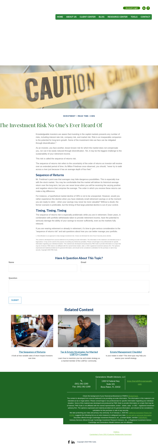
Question (13, 278)
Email (83, 262)
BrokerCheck (133, 396)
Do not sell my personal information (138, 415)
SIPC (145, 417)
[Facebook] (148, 8)
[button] (71, 17)
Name (11, 262)
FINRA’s (116, 432)
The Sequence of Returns (32, 352)
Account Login (132, 8)
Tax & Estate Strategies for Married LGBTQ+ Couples (79, 353)
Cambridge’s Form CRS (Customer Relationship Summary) (111, 434)
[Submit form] (15, 300)
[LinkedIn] (144, 8)
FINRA (140, 417)
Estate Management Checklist (126, 352)
